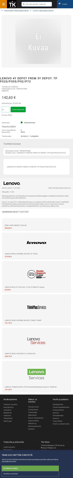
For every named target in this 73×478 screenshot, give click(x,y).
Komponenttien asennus (58, 411)
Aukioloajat (8, 421)
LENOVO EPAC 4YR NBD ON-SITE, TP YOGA (21, 254)
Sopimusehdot (33, 421)
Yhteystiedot (8, 418)
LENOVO (5, 91)
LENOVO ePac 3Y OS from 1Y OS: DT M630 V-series (24, 287)
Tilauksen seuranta (10, 404)
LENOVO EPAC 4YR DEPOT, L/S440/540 (20, 354)
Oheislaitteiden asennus (58, 417)
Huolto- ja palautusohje (61, 424)
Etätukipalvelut (58, 404)
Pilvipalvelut (8, 450)
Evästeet (31, 429)
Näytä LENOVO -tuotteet (11, 188)
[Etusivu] (12, 7)
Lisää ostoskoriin (18, 110)
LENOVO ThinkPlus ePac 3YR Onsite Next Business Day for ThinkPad (31, 387)
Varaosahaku (57, 421)
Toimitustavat (33, 410)
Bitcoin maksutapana (35, 418)
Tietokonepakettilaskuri (61, 407)
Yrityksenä (7, 415)
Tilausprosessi (33, 407)
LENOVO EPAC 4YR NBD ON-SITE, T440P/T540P (23, 320)
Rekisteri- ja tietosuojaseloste (34, 425)
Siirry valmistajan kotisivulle (59, 188)
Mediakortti (8, 413)
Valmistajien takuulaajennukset (15, 11)
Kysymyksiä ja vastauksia (9, 408)
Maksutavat (32, 415)
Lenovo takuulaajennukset (42, 11)
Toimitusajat (32, 412)
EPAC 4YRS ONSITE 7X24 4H (16, 225)
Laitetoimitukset (9, 447)
